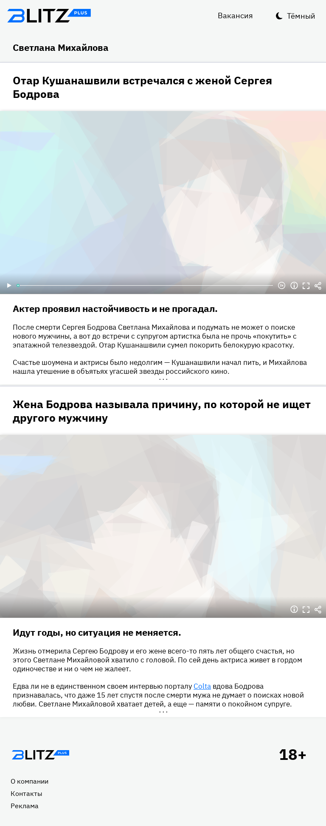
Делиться (318, 286)
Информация (294, 286)
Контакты (26, 793)
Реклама (25, 805)
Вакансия (235, 15)
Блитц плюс (48, 15)
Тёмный (301, 16)
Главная (40, 754)
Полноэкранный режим (306, 286)
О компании (29, 781)
